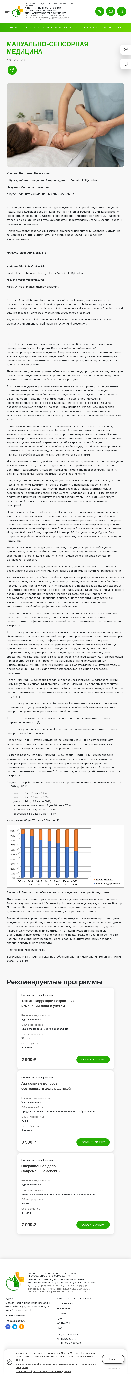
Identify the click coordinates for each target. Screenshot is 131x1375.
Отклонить (113, 1368)
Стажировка (65, 1303)
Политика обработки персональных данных (43, 1371)
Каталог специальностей (24, 27)
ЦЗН (59, 1318)
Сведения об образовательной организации (71, 27)
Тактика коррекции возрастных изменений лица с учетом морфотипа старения (48, 1006)
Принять (113, 1359)
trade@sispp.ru (15, 1320)
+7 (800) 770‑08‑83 (16, 1315)
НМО (59, 1328)
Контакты (109, 27)
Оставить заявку (93, 1059)
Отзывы (62, 1313)
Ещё (120, 27)
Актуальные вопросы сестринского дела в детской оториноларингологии (46, 1088)
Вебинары (63, 1308)
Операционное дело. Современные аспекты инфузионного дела (41, 1171)
